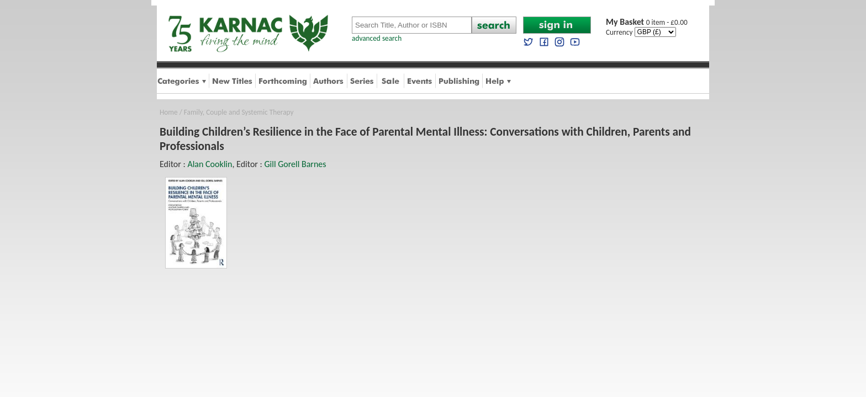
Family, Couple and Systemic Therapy (239, 112)
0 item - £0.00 (647, 22)
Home (169, 112)
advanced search (377, 38)
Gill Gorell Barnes (295, 164)
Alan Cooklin (209, 164)
